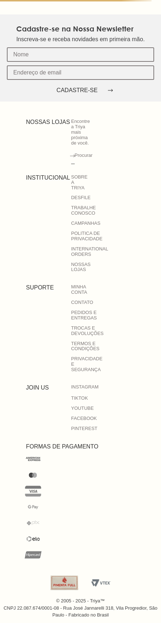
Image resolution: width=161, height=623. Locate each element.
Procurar (84, 155)
